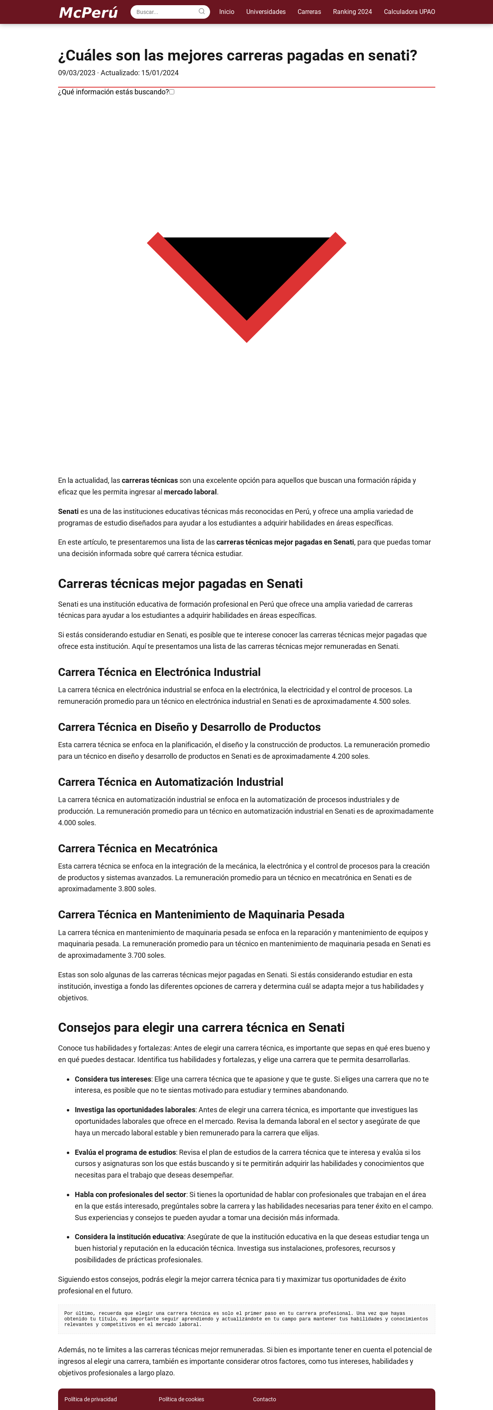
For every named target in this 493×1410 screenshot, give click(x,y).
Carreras (309, 12)
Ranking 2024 (352, 12)
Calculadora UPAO (409, 12)
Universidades (266, 12)
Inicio (226, 12)
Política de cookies (181, 1399)
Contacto (264, 1399)
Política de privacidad (90, 1399)
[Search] (201, 11)
